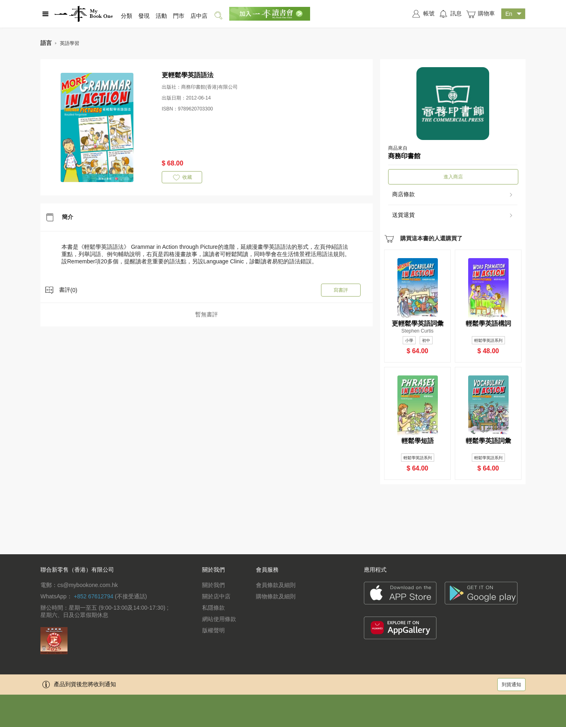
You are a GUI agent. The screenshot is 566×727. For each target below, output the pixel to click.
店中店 (198, 16)
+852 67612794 (93, 596)
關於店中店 (216, 596)
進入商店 (453, 177)
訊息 (450, 14)
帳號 (423, 14)
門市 (178, 16)
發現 (144, 16)
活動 (161, 16)
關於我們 (213, 585)
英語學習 (69, 43)
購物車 (480, 14)
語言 (46, 43)
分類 (126, 16)
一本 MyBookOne (84, 14)
